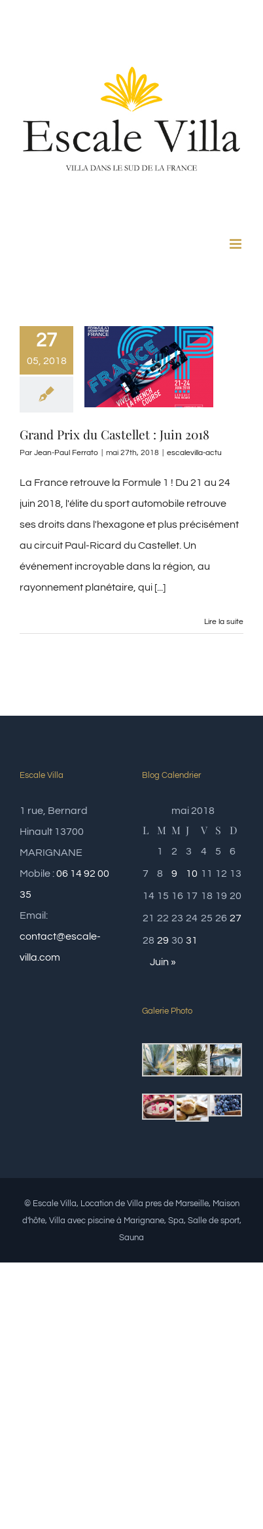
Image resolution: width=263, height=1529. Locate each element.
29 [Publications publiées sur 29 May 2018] (163, 940)
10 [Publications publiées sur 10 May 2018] (192, 873)
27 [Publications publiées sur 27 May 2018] (235, 918)
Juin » (163, 962)
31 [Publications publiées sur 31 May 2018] (192, 940)
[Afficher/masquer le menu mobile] (236, 244)
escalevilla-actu (194, 453)
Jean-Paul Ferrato (66, 453)
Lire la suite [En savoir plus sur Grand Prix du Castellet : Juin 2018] (223, 621)
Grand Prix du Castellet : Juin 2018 (114, 434)
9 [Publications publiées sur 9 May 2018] (174, 873)
